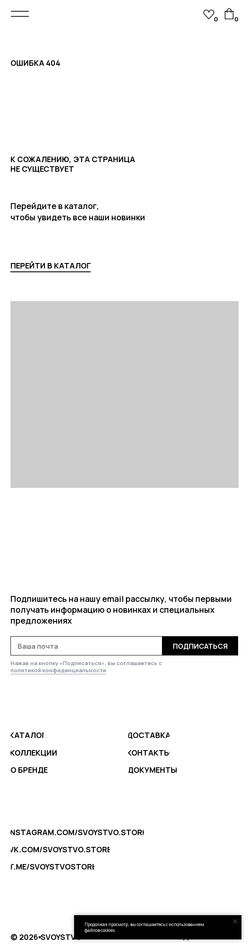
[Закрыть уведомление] (235, 921)
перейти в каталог (50, 266)
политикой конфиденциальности (58, 670)
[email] (86, 645)
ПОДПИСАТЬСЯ (200, 646)
